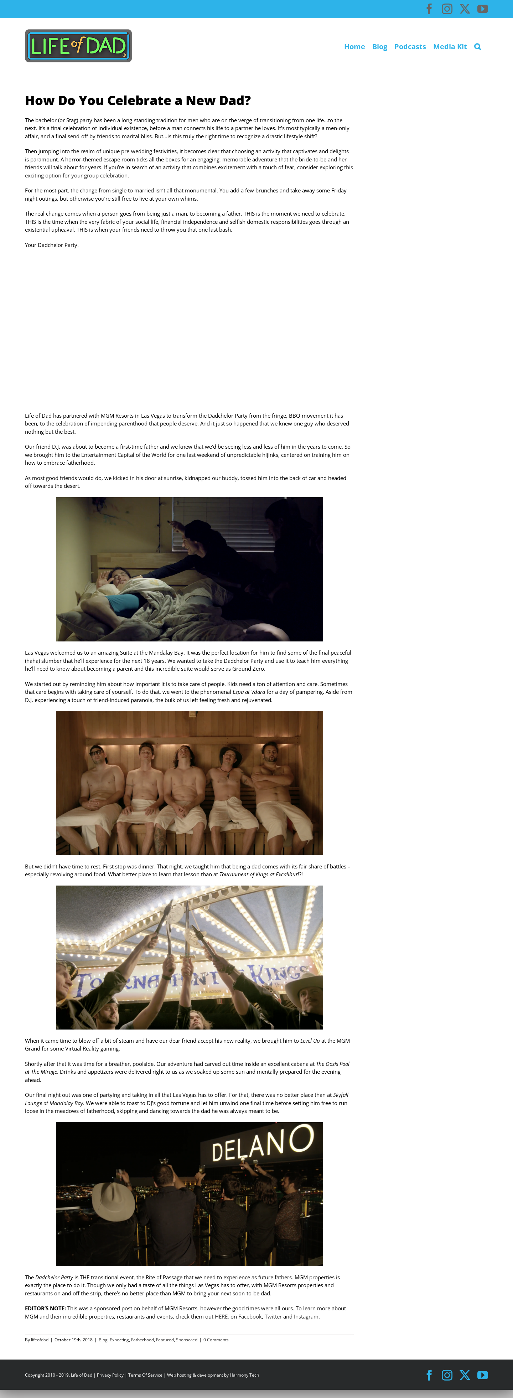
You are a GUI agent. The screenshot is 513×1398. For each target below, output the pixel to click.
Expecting (119, 1340)
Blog (103, 1340)
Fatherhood (142, 1340)
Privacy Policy (110, 1375)
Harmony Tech (244, 1375)
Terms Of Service (145, 1375)
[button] (477, 45)
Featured (165, 1340)
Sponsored (186, 1340)
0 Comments (216, 1340)
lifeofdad (39, 1340)
